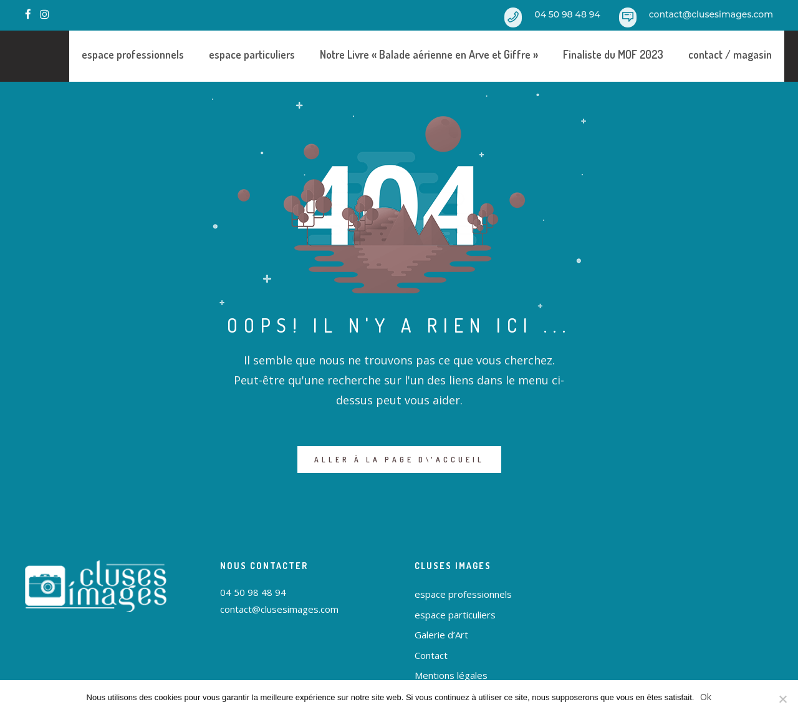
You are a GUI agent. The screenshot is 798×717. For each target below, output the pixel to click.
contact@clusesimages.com (711, 14)
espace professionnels (112, 54)
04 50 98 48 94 (567, 14)
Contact (431, 655)
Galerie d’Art (441, 634)
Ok (705, 697)
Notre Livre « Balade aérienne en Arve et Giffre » (408, 54)
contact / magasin (709, 54)
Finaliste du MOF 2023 (592, 54)
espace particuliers (231, 54)
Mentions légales (451, 675)
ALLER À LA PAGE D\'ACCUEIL (399, 459)
